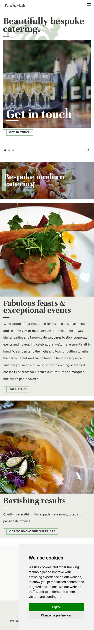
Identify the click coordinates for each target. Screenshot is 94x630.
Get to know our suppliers (32, 531)
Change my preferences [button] (56, 615)
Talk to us (18, 389)
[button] (88, 5)
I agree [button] (56, 607)
